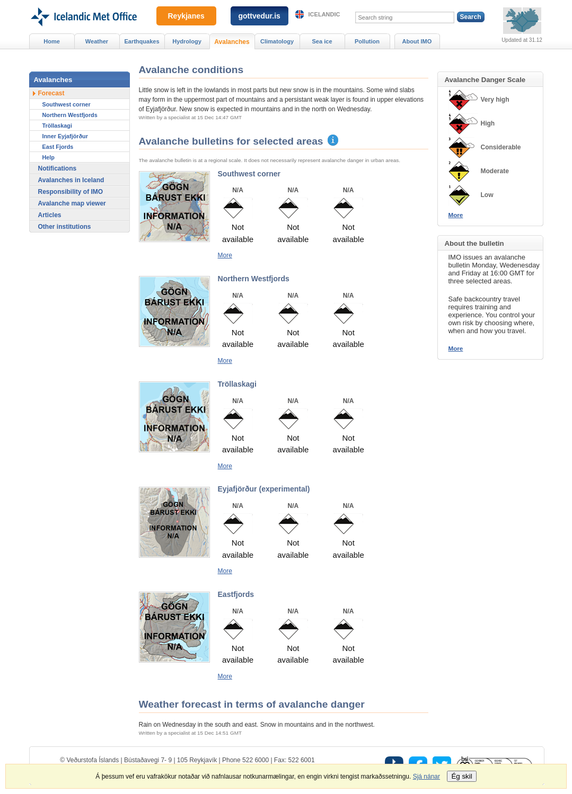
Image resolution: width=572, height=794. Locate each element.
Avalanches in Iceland (71, 180)
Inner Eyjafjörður (65, 136)
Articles (49, 215)
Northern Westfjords (70, 115)
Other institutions (64, 226)
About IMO (417, 41)
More (225, 255)
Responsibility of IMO (70, 191)
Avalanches (231, 42)
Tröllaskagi (57, 125)
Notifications (57, 168)
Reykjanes (186, 16)
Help (48, 157)
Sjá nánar (426, 776)
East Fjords (58, 147)
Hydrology (186, 41)
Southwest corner (66, 104)
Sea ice (322, 41)
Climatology (277, 41)
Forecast (51, 93)
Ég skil (461, 776)
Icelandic (324, 14)
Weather (96, 41)
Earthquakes (141, 41)
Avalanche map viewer (72, 203)
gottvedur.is (259, 16)
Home (51, 41)
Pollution (367, 41)
